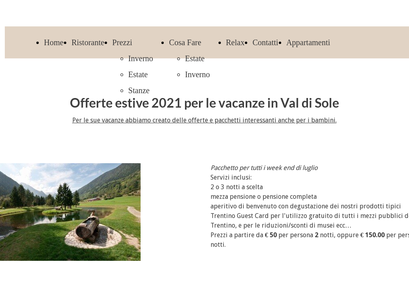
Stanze (138, 90)
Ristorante (87, 42)
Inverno (140, 58)
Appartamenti (308, 42)
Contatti (265, 42)
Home (54, 42)
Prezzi (122, 42)
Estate (138, 74)
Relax (235, 42)
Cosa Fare (185, 42)
